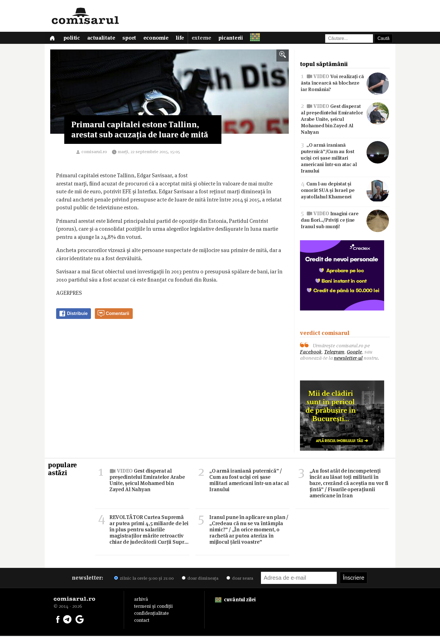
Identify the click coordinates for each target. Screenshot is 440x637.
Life (182, 38)
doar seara (239, 579)
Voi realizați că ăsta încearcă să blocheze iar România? (345, 83)
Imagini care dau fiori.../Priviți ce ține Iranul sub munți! (345, 221)
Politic (72, 38)
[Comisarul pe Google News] (79, 620)
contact (141, 621)
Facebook (311, 353)
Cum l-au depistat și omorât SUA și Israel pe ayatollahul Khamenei (345, 191)
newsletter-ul (348, 359)
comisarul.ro (94, 152)
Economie (158, 38)
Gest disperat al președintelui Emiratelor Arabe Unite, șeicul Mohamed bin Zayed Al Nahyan (345, 119)
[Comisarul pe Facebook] (58, 620)
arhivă (141, 600)
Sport (131, 38)
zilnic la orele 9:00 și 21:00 (144, 579)
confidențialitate (151, 614)
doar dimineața (200, 579)
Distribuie (73, 314)
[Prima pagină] (52, 38)
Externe (204, 38)
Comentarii (113, 314)
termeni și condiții (153, 607)
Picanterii (233, 38)
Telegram (334, 353)
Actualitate (102, 38)
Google (354, 353)
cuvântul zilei (235, 601)
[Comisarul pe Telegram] (67, 620)
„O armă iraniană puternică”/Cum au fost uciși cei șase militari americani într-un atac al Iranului (345, 158)
